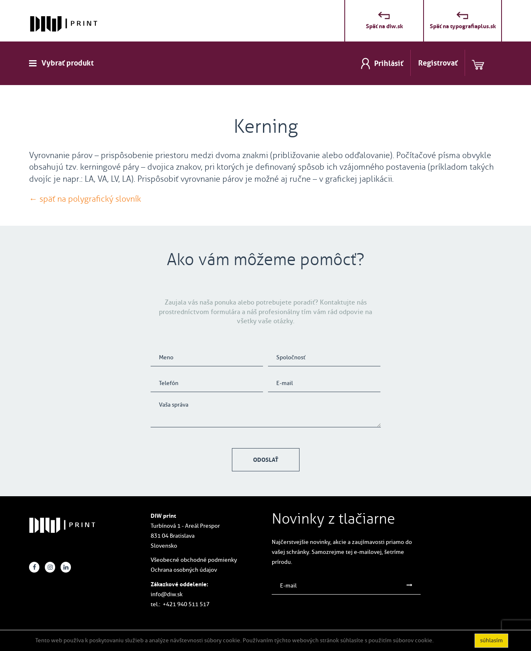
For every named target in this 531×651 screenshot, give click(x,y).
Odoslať (265, 459)
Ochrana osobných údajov (184, 569)
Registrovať (438, 63)
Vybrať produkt (67, 63)
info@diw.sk (167, 594)
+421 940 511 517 (186, 604)
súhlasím (491, 640)
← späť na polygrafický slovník (85, 199)
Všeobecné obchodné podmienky (194, 559)
